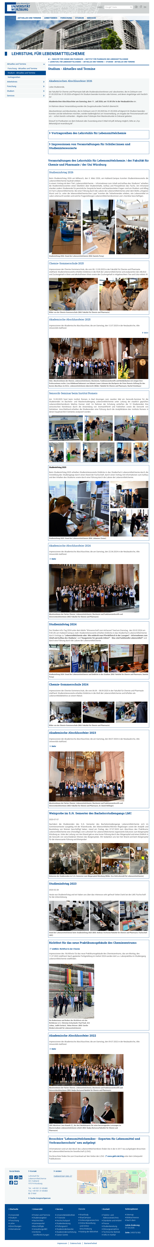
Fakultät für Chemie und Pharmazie (67, 59)
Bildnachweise (132, 1217)
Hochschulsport (62, 1220)
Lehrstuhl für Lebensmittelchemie (48, 53)
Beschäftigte (38, 1226)
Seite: (127, 1232)
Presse (105, 1223)
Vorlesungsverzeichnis (89, 1220)
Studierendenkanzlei (64, 1229)
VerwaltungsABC (39, 1229)
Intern (99, 7)
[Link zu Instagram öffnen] (11, 1177)
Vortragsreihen (14, 77)
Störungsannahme (110, 1229)
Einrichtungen (15, 1226)
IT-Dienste (60, 1218)
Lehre (12, 1223)
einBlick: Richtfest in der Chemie (66, 949)
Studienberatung (62, 1223)
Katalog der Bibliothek (88, 1232)
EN (145, 7)
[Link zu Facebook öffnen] (11, 1182)
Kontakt (33, 1171)
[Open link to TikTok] (16, 1177)
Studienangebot (39, 1218)
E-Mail (33, 1193)
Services (91, 18)
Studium (79, 18)
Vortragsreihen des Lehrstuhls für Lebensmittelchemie (88, 133)
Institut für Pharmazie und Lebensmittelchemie (106, 59)
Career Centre (61, 1235)
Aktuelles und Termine (29, 18)
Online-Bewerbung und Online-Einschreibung (87, 1226)
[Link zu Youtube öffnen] (16, 1182)
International (14, 1229)
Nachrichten (37, 1220)
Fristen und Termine (41, 1215)
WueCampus (85, 1217)
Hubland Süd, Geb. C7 (63, 1176)
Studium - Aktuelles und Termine (21, 73)
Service (59, 1209)
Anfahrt (58, 1171)
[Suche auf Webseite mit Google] (118, 7)
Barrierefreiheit (90, 1243)
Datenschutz (75, 1243)
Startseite (13, 1209)
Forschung (66, 18)
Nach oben (130, 1220)
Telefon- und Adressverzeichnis (110, 1216)
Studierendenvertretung (65, 1232)
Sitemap (129, 1215)
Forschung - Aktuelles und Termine (22, 68)
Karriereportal (38, 1223)
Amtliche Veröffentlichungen (40, 1233)
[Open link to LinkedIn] (21, 1177)
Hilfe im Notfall (109, 1235)
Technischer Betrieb (111, 1232)
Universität (14, 1215)
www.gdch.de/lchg (115, 1156)
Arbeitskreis (50, 18)
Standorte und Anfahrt (112, 1220)
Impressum (62, 1243)
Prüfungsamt (61, 1226)
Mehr (146, 333)
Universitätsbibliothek (65, 1215)
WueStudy (83, 1215)
